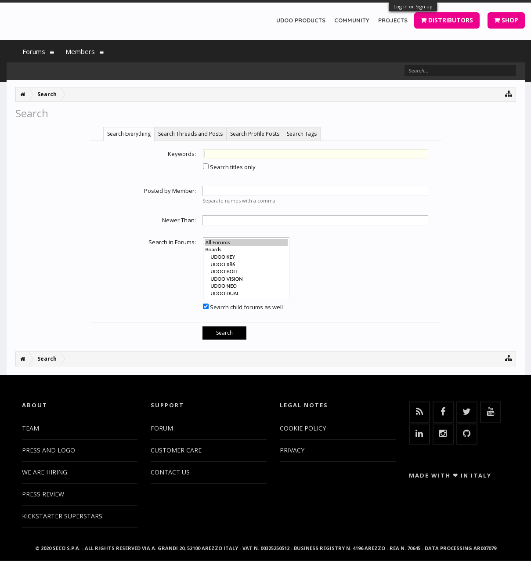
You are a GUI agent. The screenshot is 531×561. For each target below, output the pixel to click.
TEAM (30, 428)
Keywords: (182, 154)
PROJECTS (393, 20)
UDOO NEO (246, 286)
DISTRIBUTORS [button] (447, 20)
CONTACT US (170, 472)
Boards (246, 249)
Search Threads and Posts (190, 134)
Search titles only (229, 167)
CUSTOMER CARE (176, 450)
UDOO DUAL (246, 293)
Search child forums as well (243, 307)
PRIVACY (292, 450)
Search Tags (302, 134)
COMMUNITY (351, 20)
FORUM (162, 428)
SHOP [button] (506, 20)
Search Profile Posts (254, 134)
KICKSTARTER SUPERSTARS (62, 516)
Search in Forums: (172, 242)
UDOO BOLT (246, 271)
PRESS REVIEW (43, 494)
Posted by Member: (170, 191)
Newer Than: (179, 220)
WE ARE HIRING (44, 472)
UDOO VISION (246, 279)
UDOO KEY (246, 257)
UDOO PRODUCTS (300, 20)
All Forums (246, 242)
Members (80, 51)
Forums (33, 51)
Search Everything (129, 134)
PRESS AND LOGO (48, 450)
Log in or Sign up (413, 6)
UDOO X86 (246, 264)
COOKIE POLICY (303, 428)
